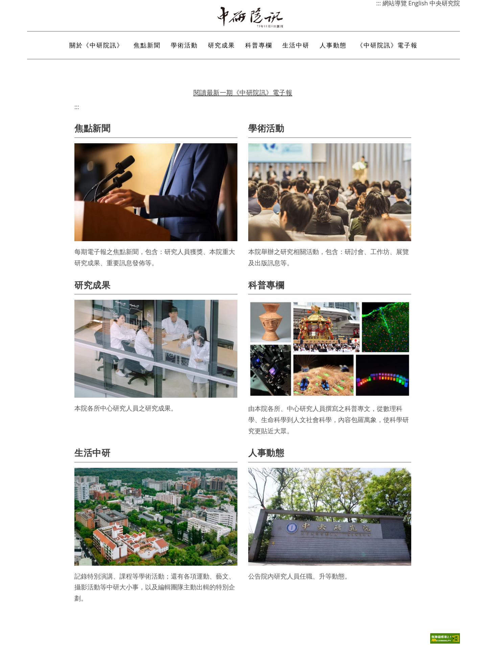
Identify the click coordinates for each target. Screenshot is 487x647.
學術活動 (184, 45)
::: (76, 107)
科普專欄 (258, 45)
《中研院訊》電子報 (387, 45)
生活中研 (295, 45)
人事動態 (333, 45)
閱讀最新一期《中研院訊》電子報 (243, 92)
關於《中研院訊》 (96, 45)
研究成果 (221, 45)
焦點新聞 (147, 45)
